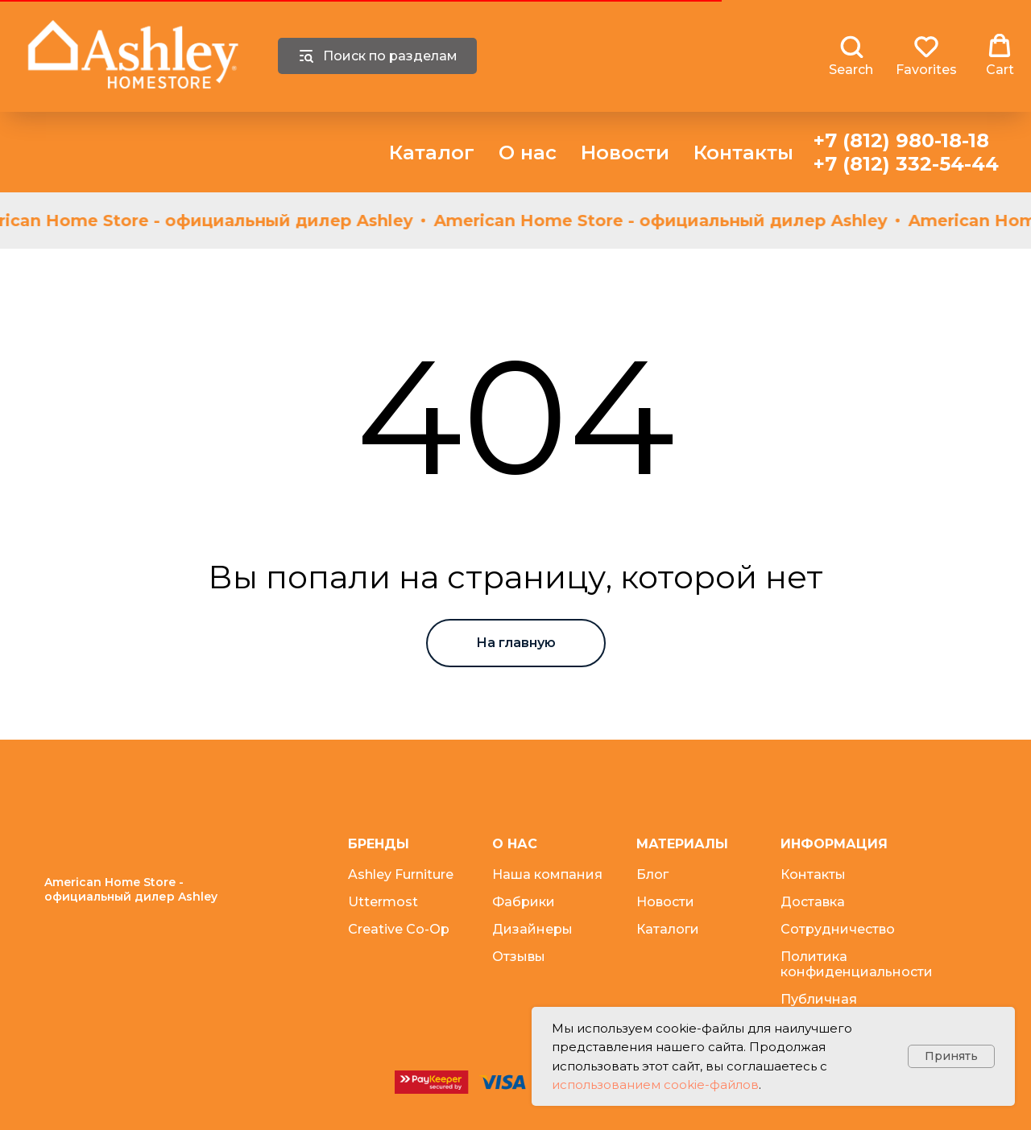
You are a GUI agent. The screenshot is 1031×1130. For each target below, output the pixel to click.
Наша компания (547, 874)
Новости (625, 152)
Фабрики (523, 901)
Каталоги (667, 929)
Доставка (812, 901)
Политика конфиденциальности (856, 964)
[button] (851, 55)
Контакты (743, 152)
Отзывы (518, 956)
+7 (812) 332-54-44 (906, 163)
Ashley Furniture (400, 874)
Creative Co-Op (398, 929)
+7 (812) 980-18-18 (901, 140)
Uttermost (383, 901)
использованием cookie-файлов (655, 1084)
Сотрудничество (837, 929)
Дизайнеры (532, 929)
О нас (528, 152)
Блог (652, 874)
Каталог (431, 152)
